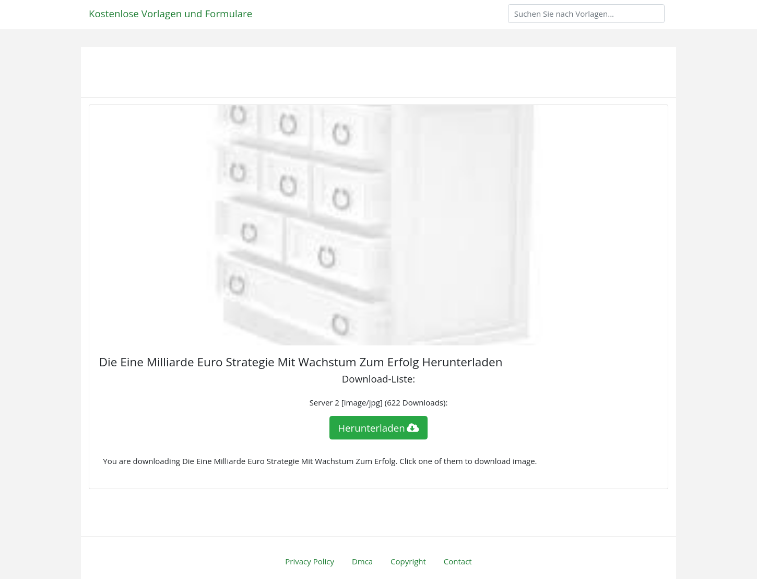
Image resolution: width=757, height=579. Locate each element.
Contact (458, 561)
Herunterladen (378, 427)
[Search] (586, 13)
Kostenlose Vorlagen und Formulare (170, 13)
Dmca (362, 561)
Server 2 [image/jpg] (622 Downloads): (379, 402)
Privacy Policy (309, 561)
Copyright (408, 561)
